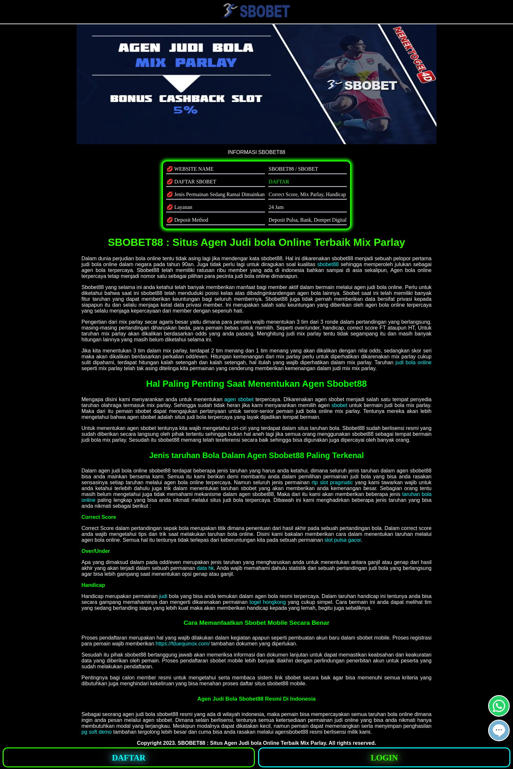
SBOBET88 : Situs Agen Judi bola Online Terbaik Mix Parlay (252, 743)
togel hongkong (268, 602)
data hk (205, 568)
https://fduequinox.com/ (183, 643)
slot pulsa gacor (343, 540)
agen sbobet (239, 399)
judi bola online (414, 362)
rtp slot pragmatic (332, 482)
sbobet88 (328, 264)
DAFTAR (279, 181)
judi (163, 596)
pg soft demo (96, 732)
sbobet (339, 405)
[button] (499, 730)
